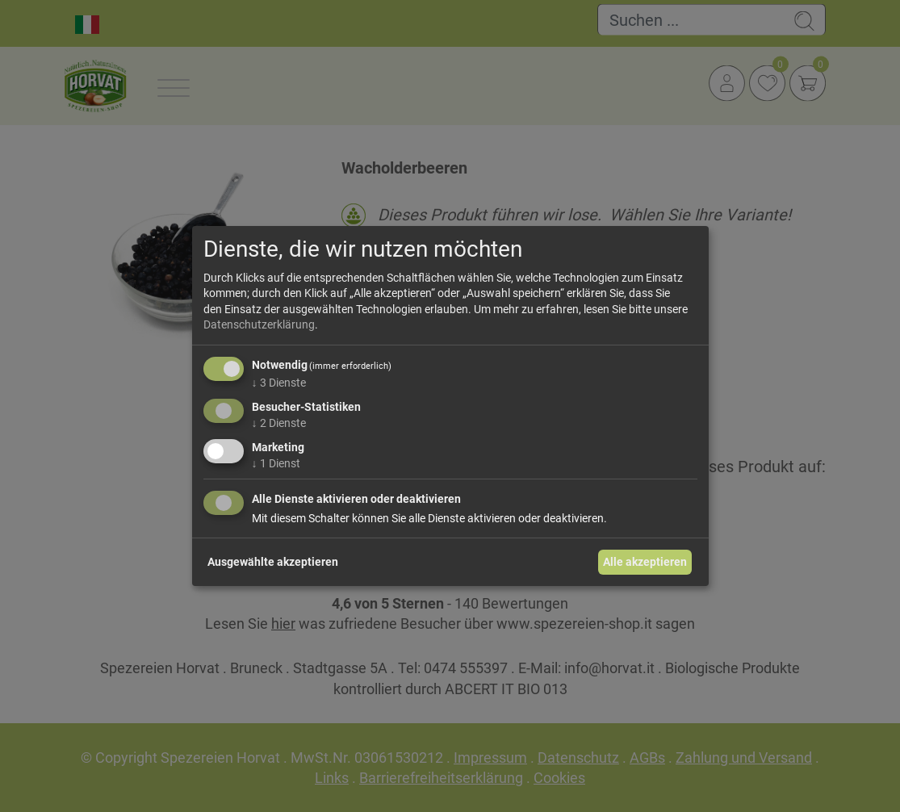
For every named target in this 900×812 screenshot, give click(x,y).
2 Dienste (279, 422)
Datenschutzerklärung (259, 324)
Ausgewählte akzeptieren (272, 561)
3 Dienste (279, 382)
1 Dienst (276, 462)
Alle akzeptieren (645, 561)
